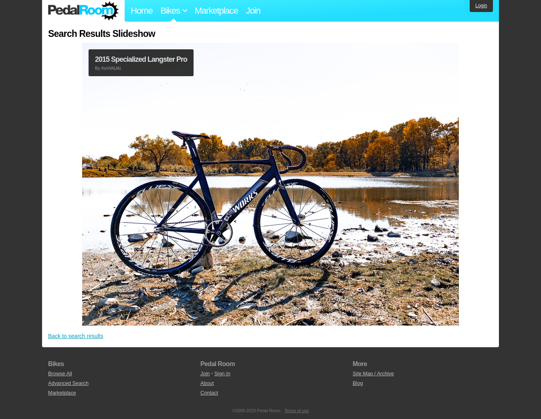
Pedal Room (83, 10)
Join (253, 11)
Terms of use (297, 410)
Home (142, 11)
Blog (358, 383)
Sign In (222, 373)
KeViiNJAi (111, 68)
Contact (209, 393)
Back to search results (75, 336)
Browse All (60, 373)
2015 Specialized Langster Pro (141, 59)
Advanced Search (68, 383)
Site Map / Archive (373, 373)
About (207, 383)
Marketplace (216, 11)
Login (481, 5)
